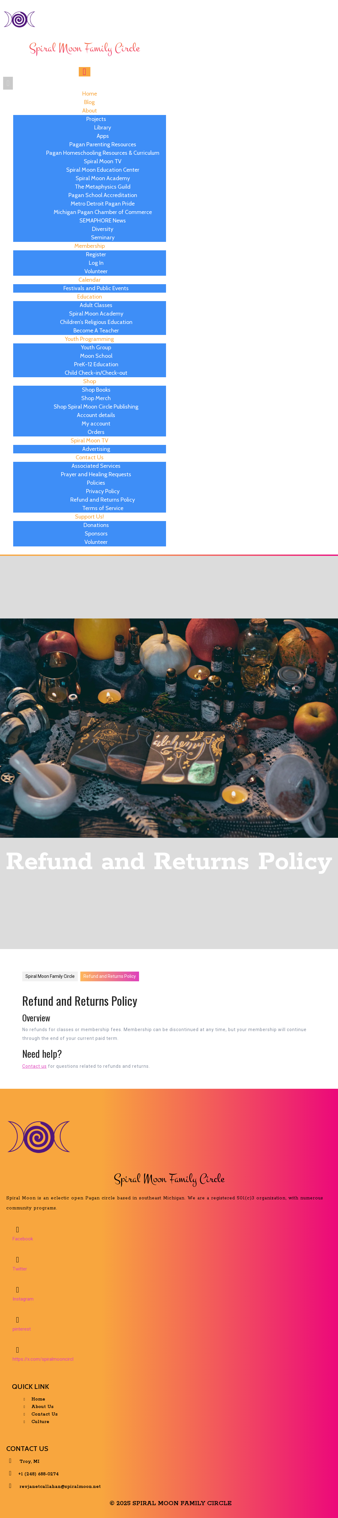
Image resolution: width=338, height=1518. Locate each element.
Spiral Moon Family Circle (50, 976)
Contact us (34, 1066)
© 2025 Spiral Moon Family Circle (171, 1503)
